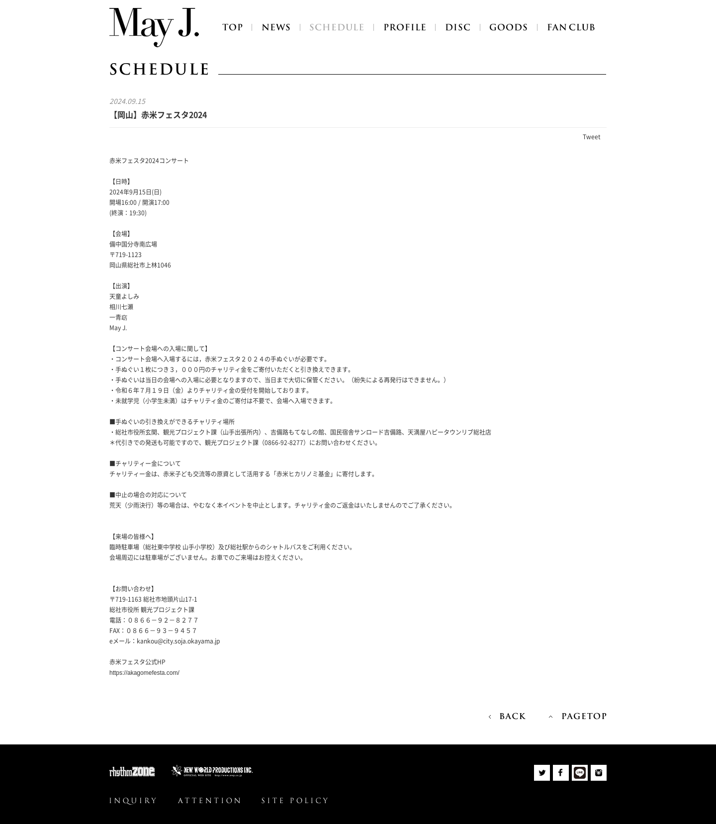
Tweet (592, 136)
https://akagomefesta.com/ (144, 672)
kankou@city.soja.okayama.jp (178, 641)
